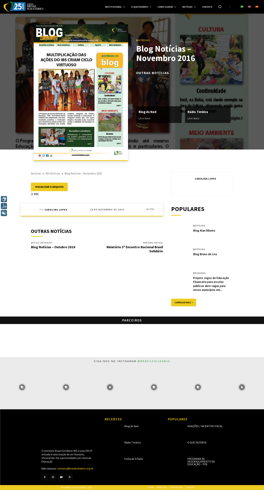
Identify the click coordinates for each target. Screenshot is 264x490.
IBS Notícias (52, 173)
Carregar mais (184, 302)
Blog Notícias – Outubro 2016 (53, 247)
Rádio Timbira (198, 112)
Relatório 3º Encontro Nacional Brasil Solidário (134, 249)
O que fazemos (196, 442)
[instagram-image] (22, 387)
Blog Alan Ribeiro (204, 230)
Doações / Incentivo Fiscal (205, 426)
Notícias (143, 40)
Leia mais (144, 118)
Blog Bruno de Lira (205, 254)
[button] (220, 6)
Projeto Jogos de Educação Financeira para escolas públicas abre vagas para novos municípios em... (211, 284)
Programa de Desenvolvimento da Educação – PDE (201, 461)
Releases (199, 273)
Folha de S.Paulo (133, 458)
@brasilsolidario (154, 361)
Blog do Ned (148, 112)
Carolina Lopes (56, 209)
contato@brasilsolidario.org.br (75, 468)
